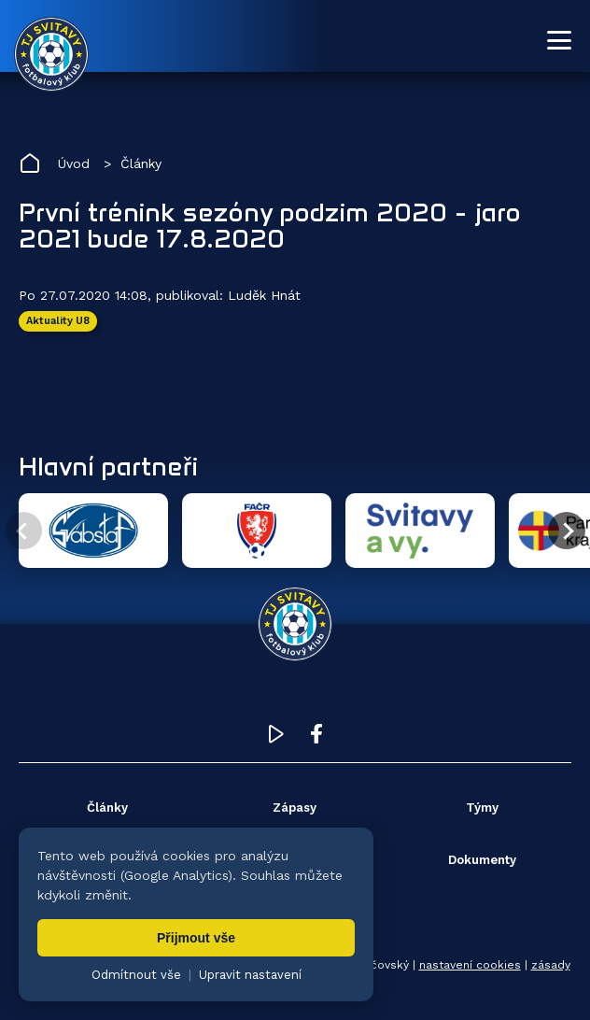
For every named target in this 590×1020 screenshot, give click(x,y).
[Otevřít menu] (559, 40)
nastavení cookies (470, 964)
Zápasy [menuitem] (294, 807)
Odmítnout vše (136, 975)
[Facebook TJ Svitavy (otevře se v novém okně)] (316, 738)
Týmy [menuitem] (482, 807)
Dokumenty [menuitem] (482, 860)
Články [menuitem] (107, 807)
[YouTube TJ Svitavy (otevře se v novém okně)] (276, 738)
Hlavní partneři (108, 466)
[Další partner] (566, 530)
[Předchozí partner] (23, 530)
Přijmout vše (196, 937)
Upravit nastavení (250, 975)
